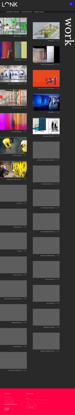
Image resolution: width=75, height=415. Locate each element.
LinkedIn (6, 409)
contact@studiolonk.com (10, 404)
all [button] (3, 12)
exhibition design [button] (12, 12)
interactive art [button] (27, 12)
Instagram (7, 408)
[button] (71, 4)
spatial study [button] (39, 12)
